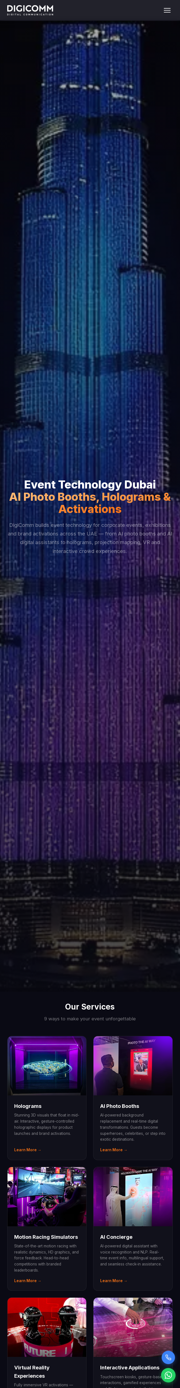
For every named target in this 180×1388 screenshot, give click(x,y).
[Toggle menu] (167, 10)
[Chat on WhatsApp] (168, 1375)
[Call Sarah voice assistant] (168, 1357)
